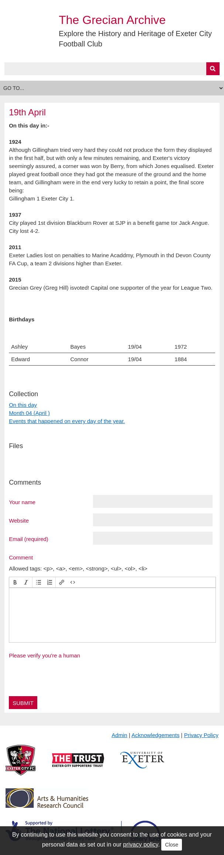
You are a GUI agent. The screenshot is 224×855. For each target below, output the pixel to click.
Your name (22, 502)
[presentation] (15, 582)
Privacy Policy (201, 735)
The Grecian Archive (112, 20)
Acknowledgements (155, 735)
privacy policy (140, 844)
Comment (21, 557)
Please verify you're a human (44, 655)
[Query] (112, 68)
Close (171, 845)
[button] (15, 582)
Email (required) (28, 539)
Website (19, 520)
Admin (119, 735)
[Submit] (213, 68)
